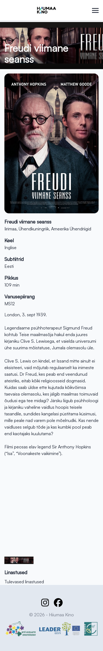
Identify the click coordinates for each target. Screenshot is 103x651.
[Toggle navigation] (95, 10)
